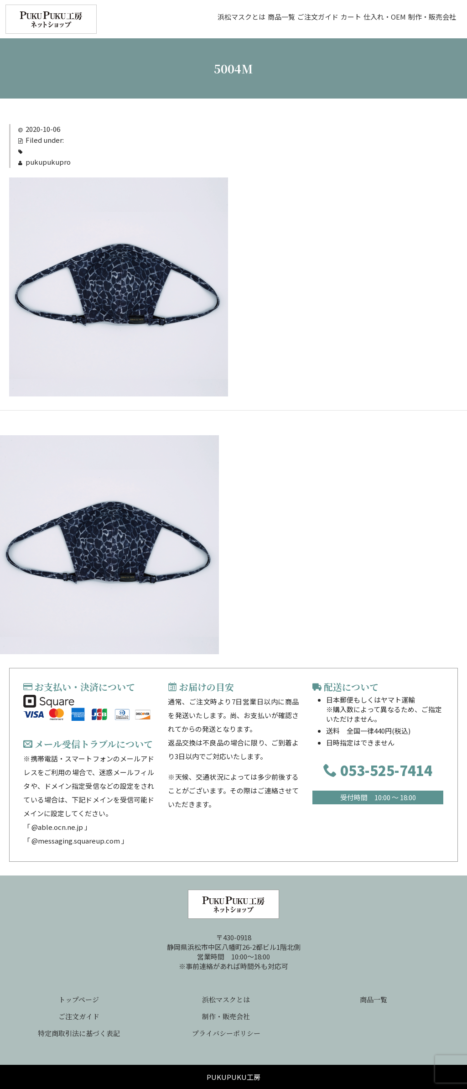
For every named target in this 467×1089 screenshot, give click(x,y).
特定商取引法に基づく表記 (79, 1033)
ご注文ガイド (257, 19)
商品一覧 (202, 19)
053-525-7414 (377, 770)
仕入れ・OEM (362, 19)
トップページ (78, 999)
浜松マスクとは (144, 19)
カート (309, 19)
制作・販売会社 (428, 19)
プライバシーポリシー (226, 1033)
